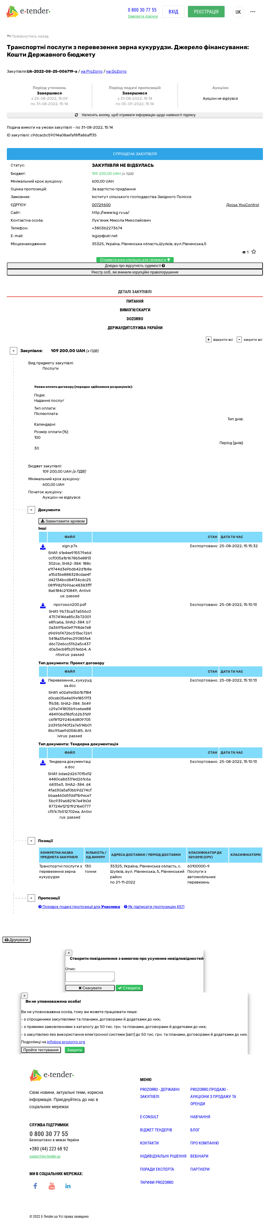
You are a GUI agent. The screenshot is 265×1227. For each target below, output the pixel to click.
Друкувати (16, 939)
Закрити (74, 1051)
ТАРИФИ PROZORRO (156, 1184)
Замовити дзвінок (143, 16)
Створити (129, 989)
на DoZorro (116, 71)
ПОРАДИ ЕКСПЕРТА (157, 1171)
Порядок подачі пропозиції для (79, 906)
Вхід (173, 12)
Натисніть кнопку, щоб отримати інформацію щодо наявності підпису (135, 115)
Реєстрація (206, 12)
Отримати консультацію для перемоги (135, 260)
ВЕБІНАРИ (199, 1158)
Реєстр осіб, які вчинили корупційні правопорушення (134, 272)
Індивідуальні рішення (163, 1158)
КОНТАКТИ (149, 1144)
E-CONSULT (149, 1118)
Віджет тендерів (156, 1131)
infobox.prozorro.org (66, 1043)
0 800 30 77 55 (142, 10)
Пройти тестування (41, 1051)
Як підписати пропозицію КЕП (154, 906)
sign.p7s (69, 546)
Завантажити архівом (63, 521)
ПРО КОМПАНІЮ (204, 1144)
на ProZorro (92, 71)
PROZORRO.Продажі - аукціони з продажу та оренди (213, 1098)
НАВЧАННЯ (200, 1118)
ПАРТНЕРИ (200, 1171)
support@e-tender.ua (44, 1158)
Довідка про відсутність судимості (135, 266)
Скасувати (90, 989)
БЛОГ (195, 1131)
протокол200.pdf (70, 604)
